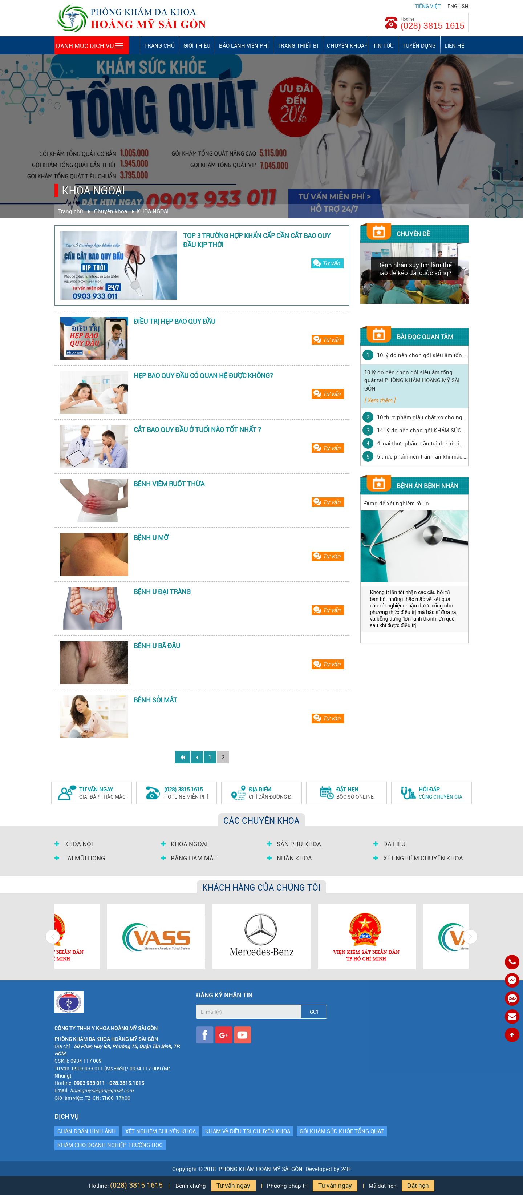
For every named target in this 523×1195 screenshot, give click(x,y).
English (458, 6)
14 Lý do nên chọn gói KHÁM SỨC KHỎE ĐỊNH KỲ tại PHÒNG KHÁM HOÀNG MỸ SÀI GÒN (421, 430)
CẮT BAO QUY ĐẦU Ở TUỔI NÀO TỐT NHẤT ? (197, 429)
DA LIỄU (389, 844)
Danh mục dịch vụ (89, 45)
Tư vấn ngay (233, 1186)
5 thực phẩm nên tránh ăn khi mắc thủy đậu (421, 456)
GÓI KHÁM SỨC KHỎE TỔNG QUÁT (342, 1131)
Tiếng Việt (428, 6)
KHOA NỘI (73, 844)
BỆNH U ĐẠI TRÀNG (162, 591)
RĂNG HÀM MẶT (189, 858)
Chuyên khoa (345, 45)
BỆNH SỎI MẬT (155, 699)
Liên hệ (454, 45)
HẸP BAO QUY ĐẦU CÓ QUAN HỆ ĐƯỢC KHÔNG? (203, 375)
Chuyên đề (413, 234)
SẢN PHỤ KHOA (294, 844)
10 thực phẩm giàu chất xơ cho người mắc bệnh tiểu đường (421, 417)
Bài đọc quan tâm (425, 336)
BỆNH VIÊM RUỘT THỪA (169, 483)
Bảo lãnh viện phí (244, 45)
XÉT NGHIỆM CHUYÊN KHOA (418, 858)
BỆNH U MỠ (151, 537)
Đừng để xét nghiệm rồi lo (396, 503)
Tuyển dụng (419, 45)
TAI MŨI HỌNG (79, 858)
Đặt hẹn (418, 1186)
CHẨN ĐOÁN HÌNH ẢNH (86, 1131)
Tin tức (383, 45)
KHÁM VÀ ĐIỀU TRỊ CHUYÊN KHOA (247, 1131)
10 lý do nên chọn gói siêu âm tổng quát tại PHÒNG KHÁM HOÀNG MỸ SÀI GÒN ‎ (421, 355)
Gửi (314, 1011)
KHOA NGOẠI (184, 844)
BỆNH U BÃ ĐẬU (157, 645)
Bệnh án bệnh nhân (427, 485)
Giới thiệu (196, 45)
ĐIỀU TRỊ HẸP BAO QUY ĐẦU (174, 321)
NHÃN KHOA (289, 858)
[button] (366, 45)
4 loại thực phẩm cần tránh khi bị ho (421, 443)
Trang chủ (159, 45)
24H (346, 1168)
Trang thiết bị (297, 45)
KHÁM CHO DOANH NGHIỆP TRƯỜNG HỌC (110, 1144)
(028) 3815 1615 (433, 25)
